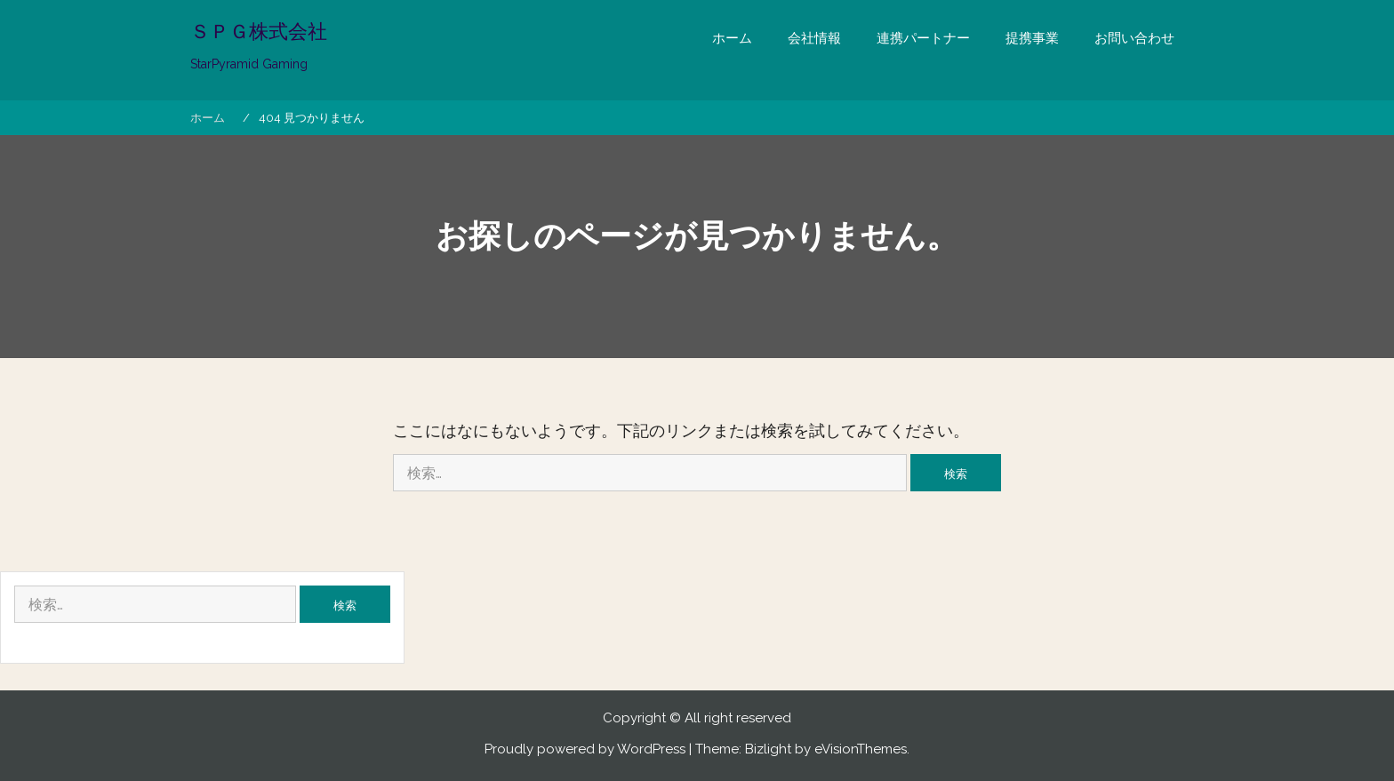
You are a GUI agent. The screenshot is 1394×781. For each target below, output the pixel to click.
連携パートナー (923, 38)
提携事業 (1032, 38)
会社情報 (814, 38)
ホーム (732, 38)
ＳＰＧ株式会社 (258, 31)
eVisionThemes (860, 749)
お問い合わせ (1134, 38)
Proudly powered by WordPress (585, 749)
